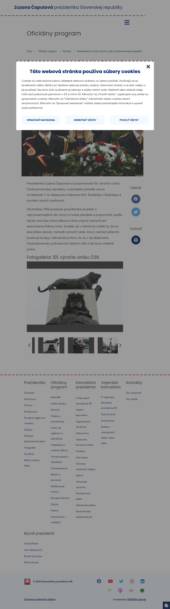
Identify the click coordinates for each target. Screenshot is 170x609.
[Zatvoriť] (148, 66)
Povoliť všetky (129, 120)
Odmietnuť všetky (85, 120)
